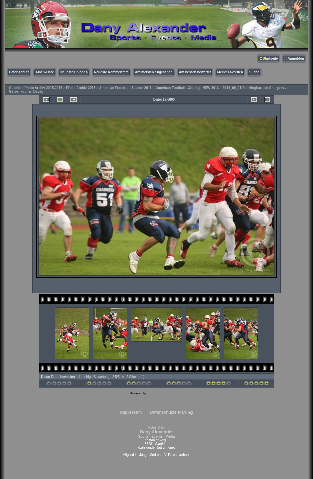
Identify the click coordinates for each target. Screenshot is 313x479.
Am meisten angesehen (154, 72)
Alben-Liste (44, 72)
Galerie (15, 88)
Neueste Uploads (74, 72)
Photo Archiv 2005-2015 (43, 88)
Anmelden (296, 58)
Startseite (270, 58)
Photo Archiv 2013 (80, 88)
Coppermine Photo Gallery (165, 393)
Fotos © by (156, 432)
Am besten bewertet (195, 72)
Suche (254, 72)
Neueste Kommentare (111, 72)
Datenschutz (19, 72)
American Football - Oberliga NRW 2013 (187, 88)
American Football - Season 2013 (125, 88)
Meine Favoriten (230, 72)
